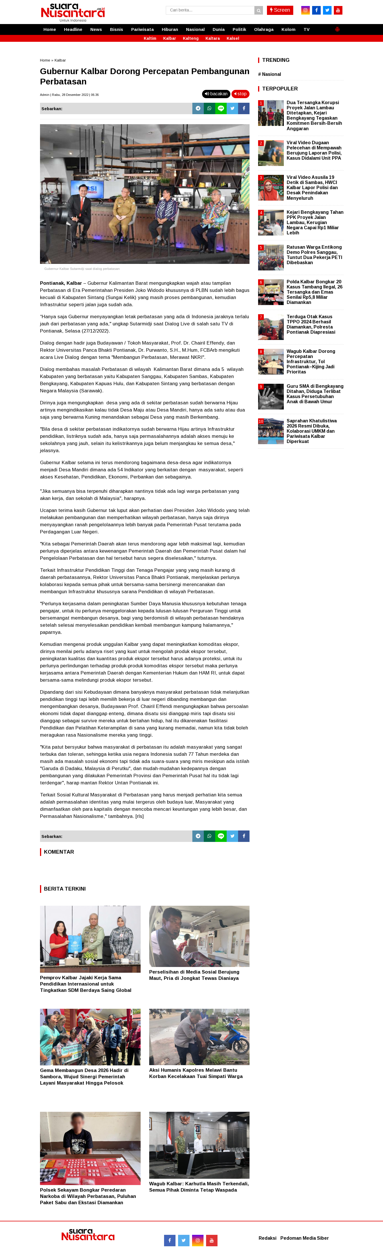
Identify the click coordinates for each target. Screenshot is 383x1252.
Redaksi (267, 1238)
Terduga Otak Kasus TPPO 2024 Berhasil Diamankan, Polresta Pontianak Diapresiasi (311, 324)
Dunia (219, 29)
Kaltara (213, 38)
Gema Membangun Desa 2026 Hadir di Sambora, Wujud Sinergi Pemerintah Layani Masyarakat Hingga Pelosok (84, 1077)
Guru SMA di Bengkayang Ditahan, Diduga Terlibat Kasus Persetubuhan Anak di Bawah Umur (315, 394)
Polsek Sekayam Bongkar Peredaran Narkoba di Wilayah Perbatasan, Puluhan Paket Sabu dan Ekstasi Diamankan (88, 1196)
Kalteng (191, 38)
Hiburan (170, 29)
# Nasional (269, 74)
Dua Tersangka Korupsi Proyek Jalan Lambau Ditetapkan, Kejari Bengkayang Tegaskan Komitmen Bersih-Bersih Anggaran (314, 115)
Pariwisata (142, 29)
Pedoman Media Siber (304, 1238)
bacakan (216, 93)
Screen (280, 10)
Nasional (195, 29)
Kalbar (169, 38)
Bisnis (116, 29)
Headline (73, 29)
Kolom (289, 29)
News (96, 29)
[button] (337, 27)
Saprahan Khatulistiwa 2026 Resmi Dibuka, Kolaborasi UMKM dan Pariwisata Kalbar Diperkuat (312, 431)
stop (240, 93)
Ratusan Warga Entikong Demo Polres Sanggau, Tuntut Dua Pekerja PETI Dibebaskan (314, 255)
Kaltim (150, 38)
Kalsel (233, 38)
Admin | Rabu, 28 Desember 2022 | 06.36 (69, 94)
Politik (239, 29)
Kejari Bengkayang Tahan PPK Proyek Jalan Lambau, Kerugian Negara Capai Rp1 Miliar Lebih (315, 223)
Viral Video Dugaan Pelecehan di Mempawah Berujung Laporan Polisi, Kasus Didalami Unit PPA (314, 150)
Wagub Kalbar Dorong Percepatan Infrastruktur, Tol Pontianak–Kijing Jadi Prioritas (311, 362)
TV (307, 29)
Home (49, 29)
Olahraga (264, 29)
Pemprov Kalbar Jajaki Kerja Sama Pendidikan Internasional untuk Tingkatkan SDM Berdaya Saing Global (85, 984)
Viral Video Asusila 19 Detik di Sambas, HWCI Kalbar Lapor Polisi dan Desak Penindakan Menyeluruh (312, 188)
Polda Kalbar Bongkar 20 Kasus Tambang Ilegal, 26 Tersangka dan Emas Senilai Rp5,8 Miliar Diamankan (314, 292)
